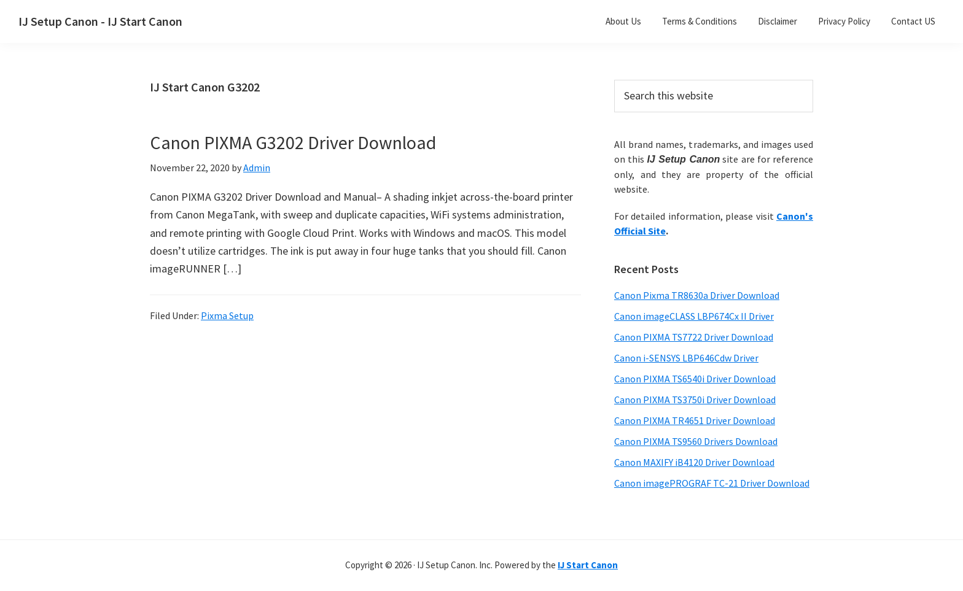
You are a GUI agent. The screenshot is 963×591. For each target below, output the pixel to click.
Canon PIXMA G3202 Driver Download (293, 142)
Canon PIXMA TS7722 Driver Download (693, 337)
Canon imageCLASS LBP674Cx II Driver (694, 316)
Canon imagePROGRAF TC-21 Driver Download (711, 483)
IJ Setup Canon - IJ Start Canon (100, 21)
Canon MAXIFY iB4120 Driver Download (694, 462)
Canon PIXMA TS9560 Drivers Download (696, 441)
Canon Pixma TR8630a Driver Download (696, 295)
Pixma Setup (227, 315)
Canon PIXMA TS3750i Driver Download (695, 399)
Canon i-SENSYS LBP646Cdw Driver (686, 358)
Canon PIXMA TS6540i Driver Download (695, 379)
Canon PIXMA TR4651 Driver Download (694, 420)
